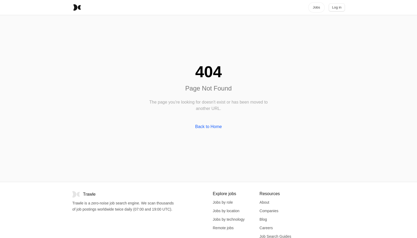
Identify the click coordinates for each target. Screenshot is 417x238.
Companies (269, 211)
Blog (263, 219)
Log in (336, 7)
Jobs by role (223, 202)
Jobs (316, 7)
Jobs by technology (229, 219)
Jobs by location (226, 211)
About (264, 202)
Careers (266, 228)
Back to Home (208, 126)
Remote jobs (223, 228)
